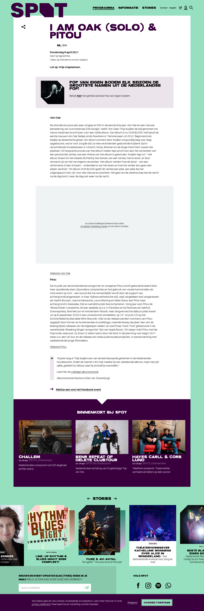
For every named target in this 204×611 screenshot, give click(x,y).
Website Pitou (58, 346)
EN (65, 45)
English (172, 8)
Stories (149, 8)
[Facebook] (138, 585)
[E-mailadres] (55, 588)
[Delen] (23, 26)
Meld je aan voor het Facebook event (78, 389)
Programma (103, 8)
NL (59, 45)
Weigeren (132, 602)
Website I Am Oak (60, 273)
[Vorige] (88, 498)
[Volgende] (115, 498)
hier (79, 95)
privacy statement (41, 604)
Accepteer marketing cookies (93, 226)
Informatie (128, 8)
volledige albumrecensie (84, 371)
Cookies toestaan (157, 602)
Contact (164, 8)
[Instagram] (148, 586)
